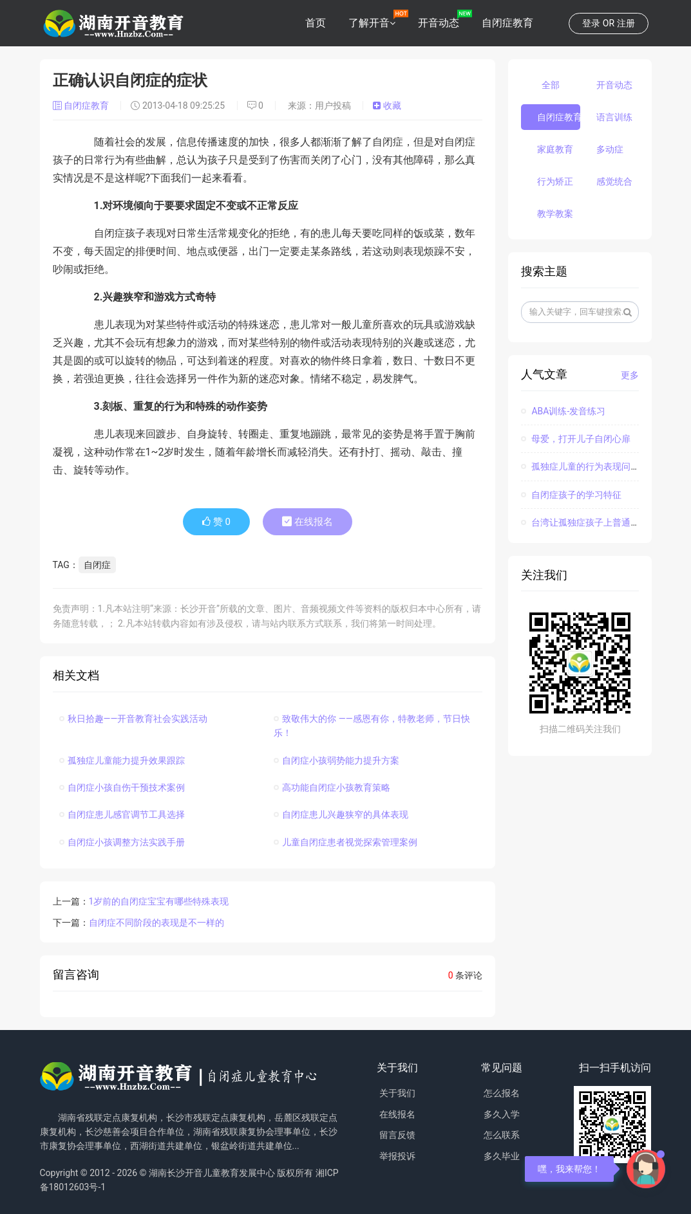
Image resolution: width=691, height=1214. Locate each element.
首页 (315, 23)
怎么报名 (502, 1093)
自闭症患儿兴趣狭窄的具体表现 (341, 814)
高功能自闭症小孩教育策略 (332, 787)
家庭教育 (555, 149)
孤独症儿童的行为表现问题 (580, 466)
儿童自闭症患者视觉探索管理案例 (345, 842)
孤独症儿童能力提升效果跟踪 (122, 760)
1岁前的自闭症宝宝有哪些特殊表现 (159, 901)
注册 (626, 23)
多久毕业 (502, 1156)
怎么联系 (502, 1135)
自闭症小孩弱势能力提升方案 (336, 760)
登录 (591, 23)
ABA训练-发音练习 (563, 411)
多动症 (609, 149)
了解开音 (369, 23)
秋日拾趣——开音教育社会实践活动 (133, 718)
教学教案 (555, 213)
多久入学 (502, 1114)
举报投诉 (397, 1156)
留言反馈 (397, 1135)
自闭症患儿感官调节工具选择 (122, 814)
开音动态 (438, 23)
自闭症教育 (507, 23)
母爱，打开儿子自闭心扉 (575, 439)
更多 (630, 375)
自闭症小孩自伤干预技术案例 (122, 787)
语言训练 (614, 117)
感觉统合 (614, 181)
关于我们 (397, 1093)
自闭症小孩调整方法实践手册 (122, 842)
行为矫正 (555, 181)
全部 (551, 85)
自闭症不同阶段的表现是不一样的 (156, 922)
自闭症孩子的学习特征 (571, 495)
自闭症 (97, 565)
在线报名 (307, 522)
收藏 (387, 105)
